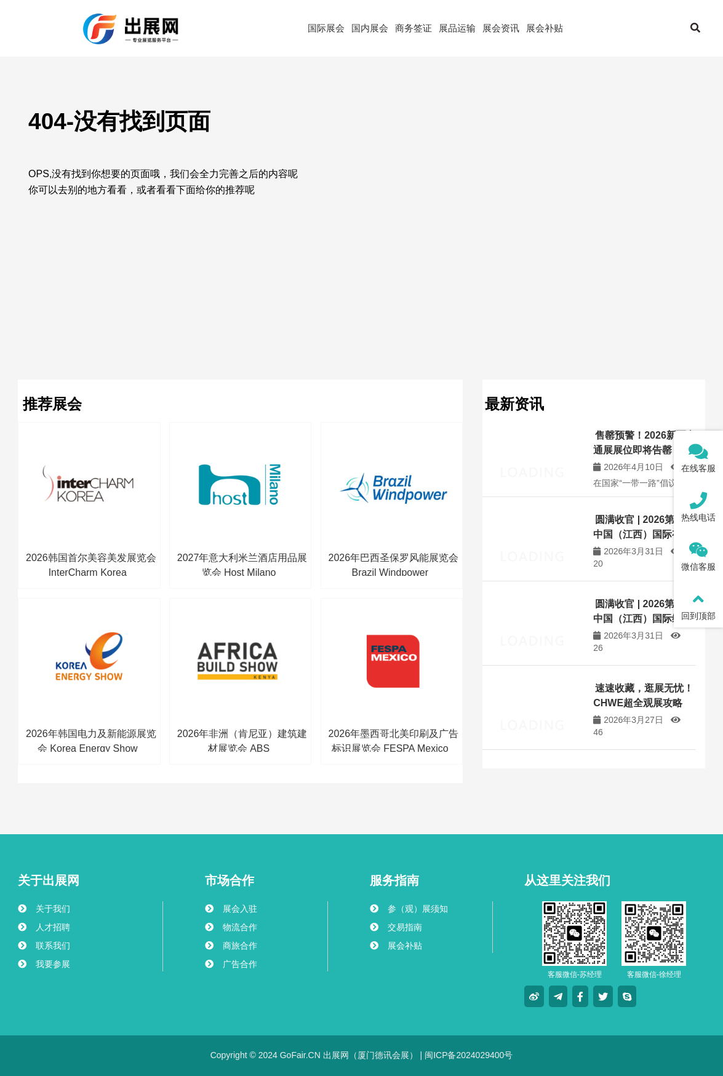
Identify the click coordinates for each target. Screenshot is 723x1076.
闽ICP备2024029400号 (467, 1055)
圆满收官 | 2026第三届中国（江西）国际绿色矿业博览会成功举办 (643, 619)
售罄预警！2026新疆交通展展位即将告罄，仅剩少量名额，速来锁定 (644, 450)
